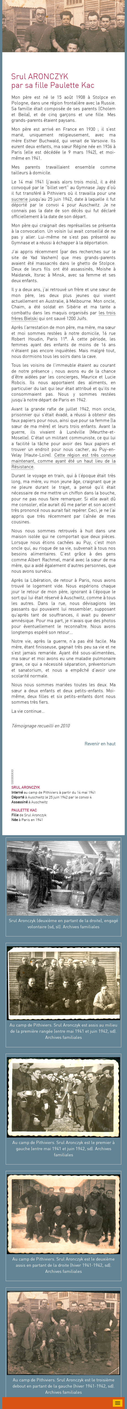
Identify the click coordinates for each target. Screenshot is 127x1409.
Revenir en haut (100, 744)
